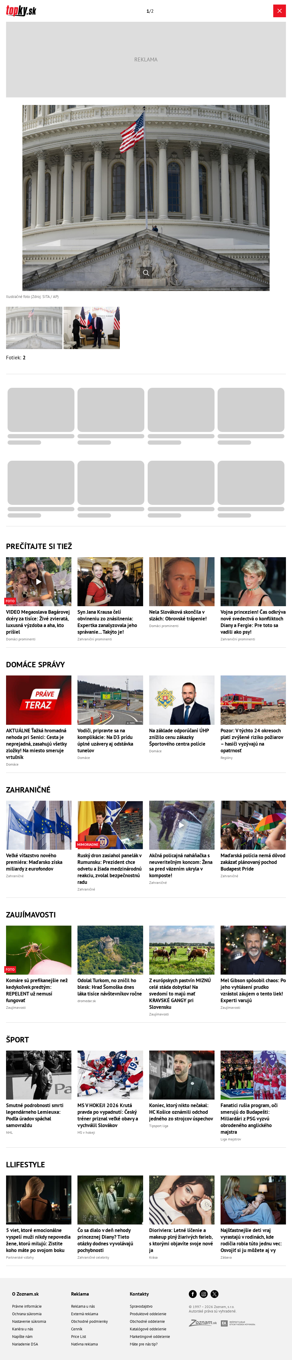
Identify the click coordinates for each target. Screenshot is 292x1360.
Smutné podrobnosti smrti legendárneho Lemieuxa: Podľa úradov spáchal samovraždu (35, 1115)
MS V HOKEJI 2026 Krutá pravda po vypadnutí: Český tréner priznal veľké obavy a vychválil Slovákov (107, 1115)
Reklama (80, 1294)
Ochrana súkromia (26, 1313)
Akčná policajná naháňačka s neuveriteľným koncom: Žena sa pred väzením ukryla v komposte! (180, 865)
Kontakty (139, 1294)
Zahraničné (28, 790)
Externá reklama (84, 1313)
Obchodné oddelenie (147, 1321)
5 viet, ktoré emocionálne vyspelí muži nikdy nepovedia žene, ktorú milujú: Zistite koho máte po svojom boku (38, 1240)
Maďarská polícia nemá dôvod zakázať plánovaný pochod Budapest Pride (253, 862)
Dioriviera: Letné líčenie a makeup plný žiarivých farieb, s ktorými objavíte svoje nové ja (181, 1240)
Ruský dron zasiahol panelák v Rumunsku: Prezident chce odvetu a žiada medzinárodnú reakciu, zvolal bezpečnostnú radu (109, 868)
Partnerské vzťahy (20, 1257)
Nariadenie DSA (25, 1344)
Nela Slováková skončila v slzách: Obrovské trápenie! (178, 615)
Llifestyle (25, 1164)
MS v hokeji (86, 1132)
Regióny (227, 757)
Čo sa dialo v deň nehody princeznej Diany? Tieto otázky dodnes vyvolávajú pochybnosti (105, 1240)
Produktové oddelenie (148, 1313)
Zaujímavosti (31, 915)
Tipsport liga (158, 1125)
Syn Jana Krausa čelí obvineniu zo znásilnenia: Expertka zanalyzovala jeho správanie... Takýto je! (107, 622)
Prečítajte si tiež (39, 546)
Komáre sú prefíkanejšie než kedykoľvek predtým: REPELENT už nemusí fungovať (36, 990)
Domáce (12, 764)
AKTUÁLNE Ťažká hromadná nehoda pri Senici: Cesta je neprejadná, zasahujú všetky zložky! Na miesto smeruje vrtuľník (36, 743)
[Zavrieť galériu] (279, 11)
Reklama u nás (83, 1306)
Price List (78, 1336)
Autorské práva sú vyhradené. (213, 1311)
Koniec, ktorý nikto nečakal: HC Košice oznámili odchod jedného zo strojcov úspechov (181, 1112)
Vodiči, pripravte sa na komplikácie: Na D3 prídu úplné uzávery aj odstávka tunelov (105, 740)
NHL (9, 1132)
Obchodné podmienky (89, 1321)
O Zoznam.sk (25, 1294)
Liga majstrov (231, 1139)
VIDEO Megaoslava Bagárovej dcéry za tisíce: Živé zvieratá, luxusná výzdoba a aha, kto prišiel (38, 622)
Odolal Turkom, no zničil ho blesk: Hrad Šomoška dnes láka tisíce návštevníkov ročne (109, 987)
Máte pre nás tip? (144, 1344)
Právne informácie (27, 1306)
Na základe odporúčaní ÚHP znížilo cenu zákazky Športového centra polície (179, 737)
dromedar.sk (86, 1001)
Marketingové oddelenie (150, 1336)
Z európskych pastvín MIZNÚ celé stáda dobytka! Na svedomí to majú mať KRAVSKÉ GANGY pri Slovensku (180, 993)
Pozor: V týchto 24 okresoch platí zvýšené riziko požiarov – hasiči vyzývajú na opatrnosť (252, 740)
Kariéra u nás (22, 1329)
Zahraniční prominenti (94, 639)
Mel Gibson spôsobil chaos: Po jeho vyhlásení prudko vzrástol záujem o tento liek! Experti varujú (253, 990)
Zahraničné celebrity (93, 1257)
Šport (17, 1040)
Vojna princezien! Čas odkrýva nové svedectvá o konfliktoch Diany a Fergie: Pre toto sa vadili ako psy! (253, 622)
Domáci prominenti (20, 639)
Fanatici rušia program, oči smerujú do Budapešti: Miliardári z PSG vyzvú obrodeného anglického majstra (249, 1118)
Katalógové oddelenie (148, 1329)
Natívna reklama (84, 1344)
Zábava (226, 1257)
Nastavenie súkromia (29, 1321)
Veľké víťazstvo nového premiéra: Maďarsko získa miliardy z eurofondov (34, 862)
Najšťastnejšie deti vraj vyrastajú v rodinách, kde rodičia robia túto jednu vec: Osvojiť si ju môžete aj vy (251, 1240)
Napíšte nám (22, 1336)
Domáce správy (35, 664)
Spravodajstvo (141, 1306)
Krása (153, 1257)
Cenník (76, 1329)
